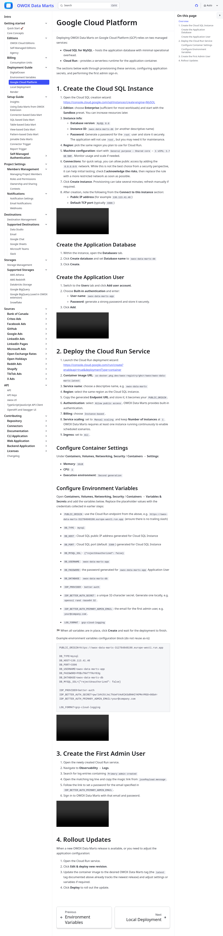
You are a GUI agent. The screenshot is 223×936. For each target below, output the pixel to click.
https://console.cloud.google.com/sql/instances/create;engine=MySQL (109, 102)
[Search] (88, 5)
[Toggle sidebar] (220, 15)
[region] (113, 677)
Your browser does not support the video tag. (82, 221)
